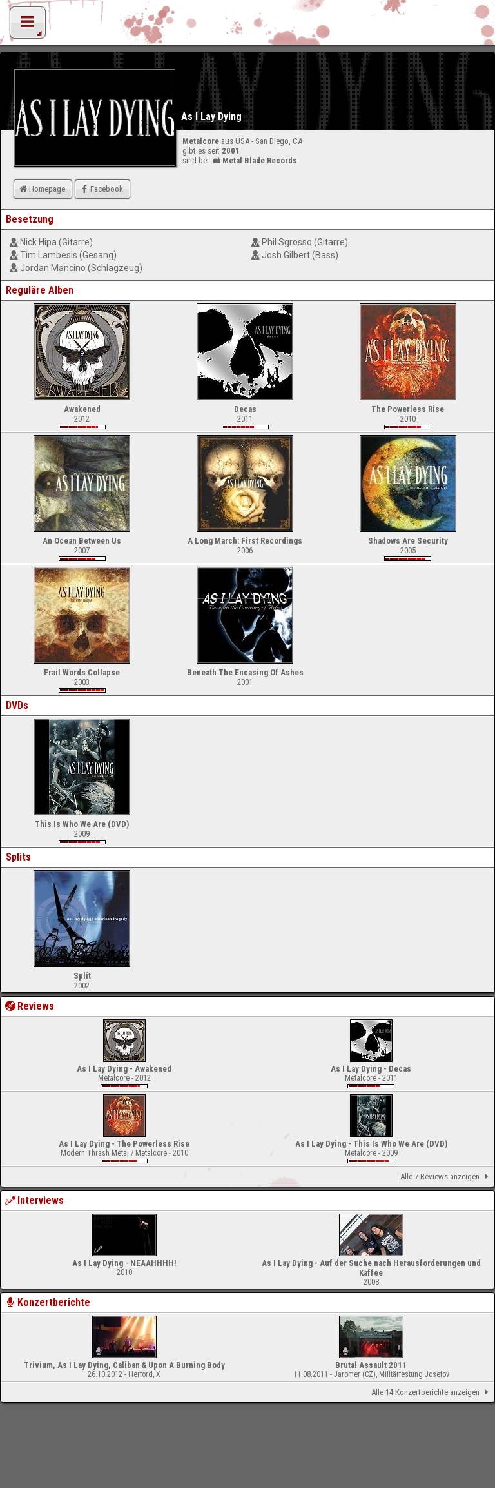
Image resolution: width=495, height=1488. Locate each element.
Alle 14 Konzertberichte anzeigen (432, 1392)
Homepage (41, 189)
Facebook (101, 189)
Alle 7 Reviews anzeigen (446, 1177)
